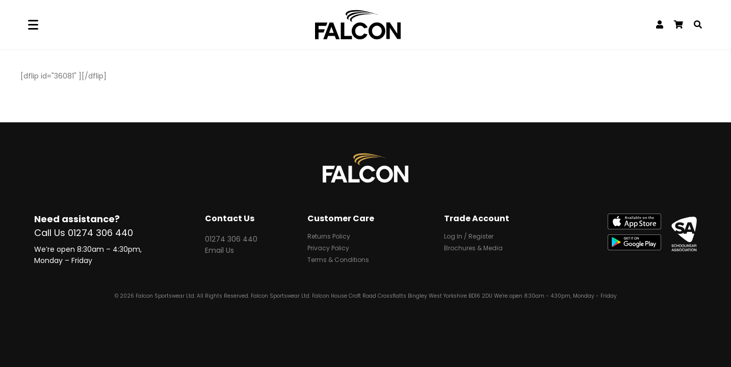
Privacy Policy (328, 248)
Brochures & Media (473, 248)
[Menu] (33, 25)
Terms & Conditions (338, 260)
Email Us (219, 250)
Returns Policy (328, 237)
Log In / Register (468, 237)
